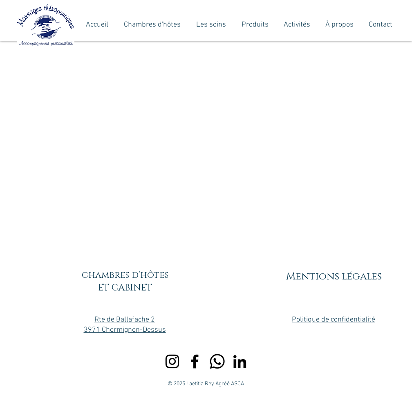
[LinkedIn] (240, 361)
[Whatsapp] (217, 361)
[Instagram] (172, 361)
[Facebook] (195, 361)
